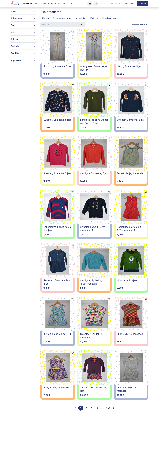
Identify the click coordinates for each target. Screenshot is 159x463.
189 (108, 408)
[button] (96, 3)
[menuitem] (27, 3)
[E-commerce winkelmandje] (89, 3)
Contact (142, 3)
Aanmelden (129, 3)
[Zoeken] (82, 24)
